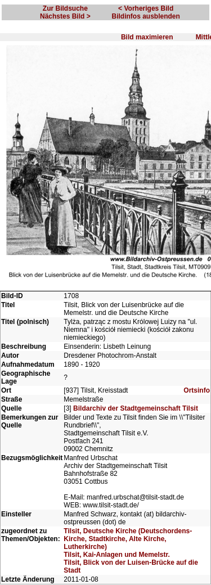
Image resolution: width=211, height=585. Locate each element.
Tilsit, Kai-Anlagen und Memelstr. (116, 555)
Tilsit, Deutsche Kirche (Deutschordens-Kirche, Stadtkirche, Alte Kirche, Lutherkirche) (128, 539)
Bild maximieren (147, 37)
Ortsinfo (196, 390)
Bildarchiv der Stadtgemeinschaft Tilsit (135, 408)
